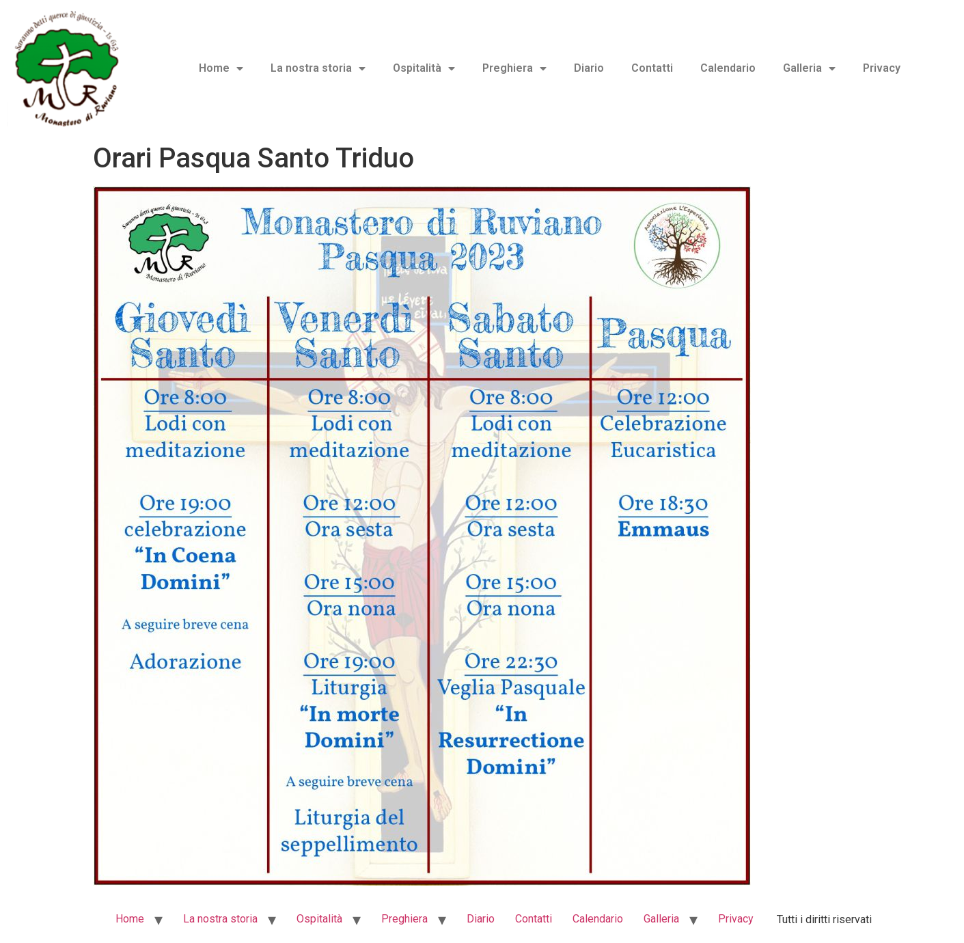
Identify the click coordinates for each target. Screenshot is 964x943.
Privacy (881, 68)
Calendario (728, 68)
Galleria (809, 68)
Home (221, 68)
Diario (589, 68)
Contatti (652, 68)
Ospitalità (424, 68)
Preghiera (514, 68)
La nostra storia (318, 68)
